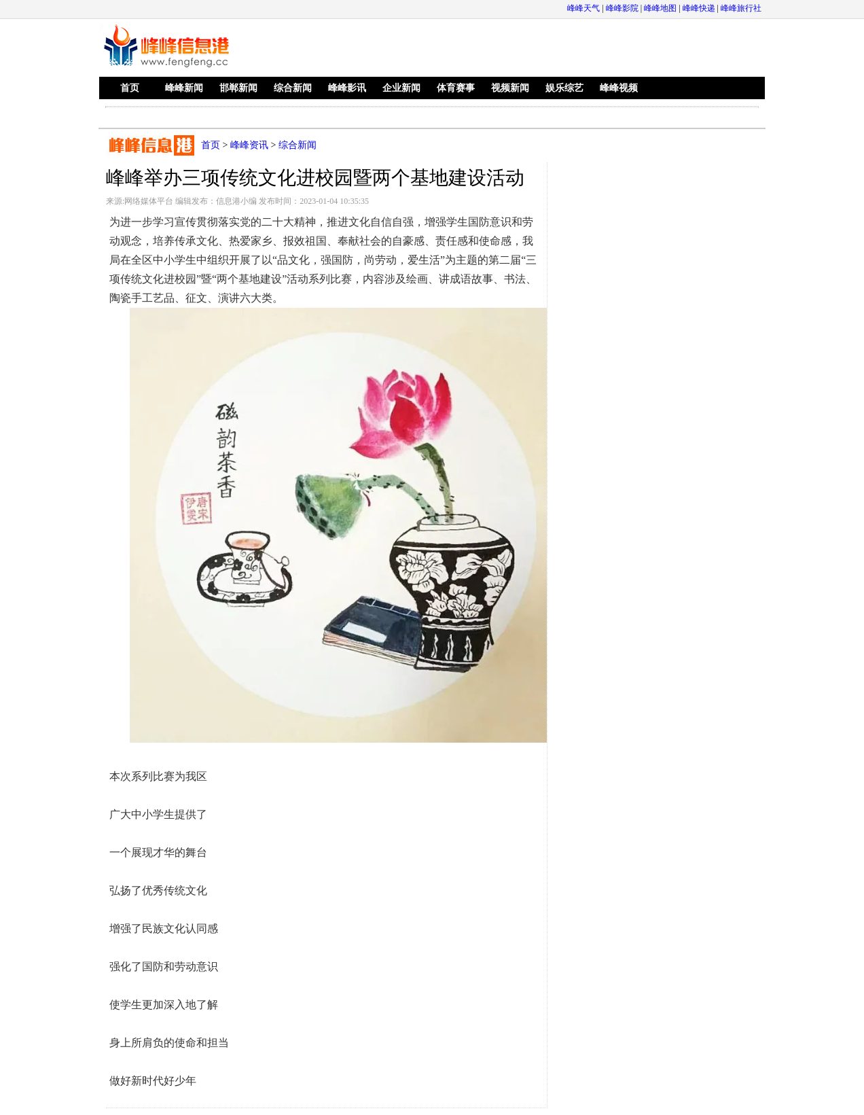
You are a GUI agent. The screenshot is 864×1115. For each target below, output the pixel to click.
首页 (129, 88)
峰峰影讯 (347, 88)
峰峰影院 (622, 8)
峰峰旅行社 (741, 8)
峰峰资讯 (249, 145)
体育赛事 (456, 88)
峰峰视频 (619, 88)
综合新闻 (293, 88)
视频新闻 (510, 88)
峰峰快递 (699, 8)
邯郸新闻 (238, 88)
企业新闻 (401, 88)
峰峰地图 (660, 8)
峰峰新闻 (184, 88)
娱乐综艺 (564, 88)
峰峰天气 (583, 8)
